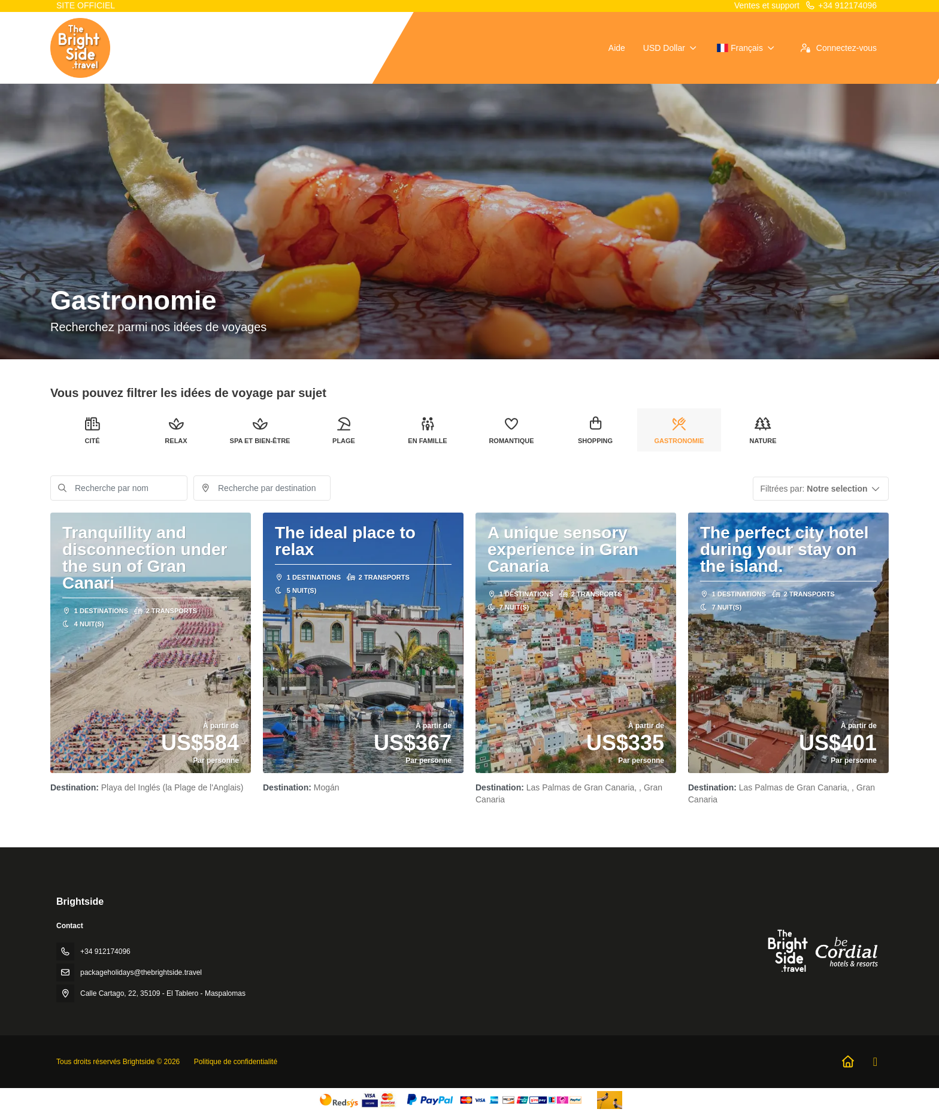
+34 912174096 (841, 5)
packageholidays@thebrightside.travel (141, 972)
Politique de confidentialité (235, 1062)
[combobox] (262, 488)
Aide (616, 48)
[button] (821, 489)
